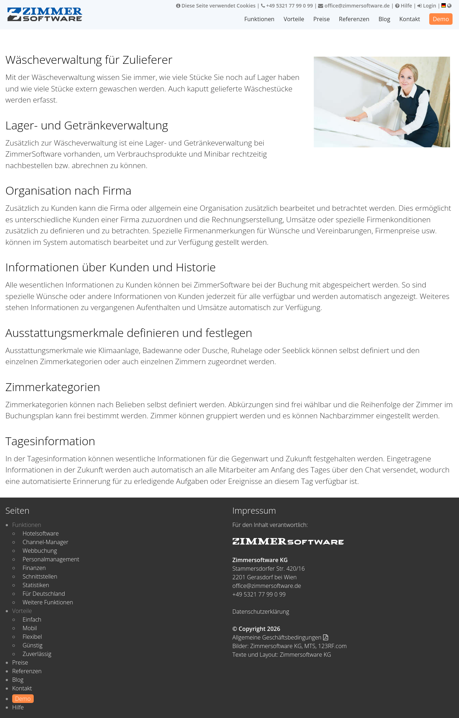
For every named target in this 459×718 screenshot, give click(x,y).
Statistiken (36, 585)
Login (426, 5)
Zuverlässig (37, 654)
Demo (441, 19)
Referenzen (354, 19)
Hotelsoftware (41, 533)
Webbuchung (40, 551)
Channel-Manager (45, 542)
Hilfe (403, 5)
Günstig (32, 645)
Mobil (30, 628)
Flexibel (32, 637)
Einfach (32, 619)
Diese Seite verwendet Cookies (216, 5)
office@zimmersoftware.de (353, 5)
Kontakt (409, 19)
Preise (321, 19)
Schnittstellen (40, 576)
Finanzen (34, 568)
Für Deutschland (44, 594)
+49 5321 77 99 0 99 (287, 5)
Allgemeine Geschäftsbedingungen (280, 637)
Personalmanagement (51, 559)
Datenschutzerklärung (260, 611)
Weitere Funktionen (48, 602)
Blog (384, 19)
